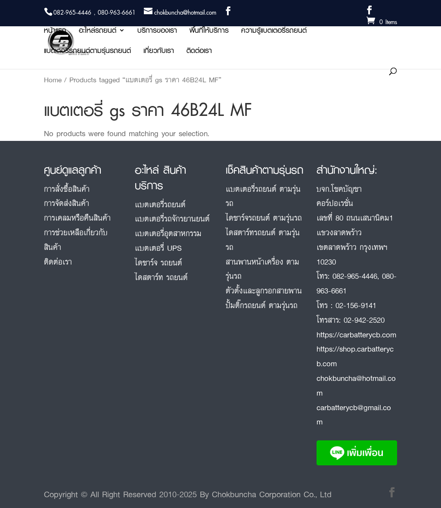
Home (53, 79)
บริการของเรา (157, 31)
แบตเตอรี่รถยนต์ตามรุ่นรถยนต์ (87, 51)
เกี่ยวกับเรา (158, 51)
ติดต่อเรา (199, 51)
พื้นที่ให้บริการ (209, 31)
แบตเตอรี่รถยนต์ (160, 204)
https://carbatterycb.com (356, 334)
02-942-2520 (364, 320)
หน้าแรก (55, 31)
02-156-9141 (355, 305)
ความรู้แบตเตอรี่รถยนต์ (274, 31)
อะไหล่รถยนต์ (97, 31)
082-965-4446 (354, 276)
